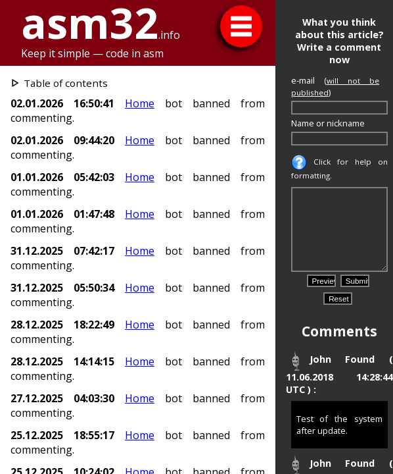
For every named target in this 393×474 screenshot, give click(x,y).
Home (139, 103)
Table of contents (66, 83)
